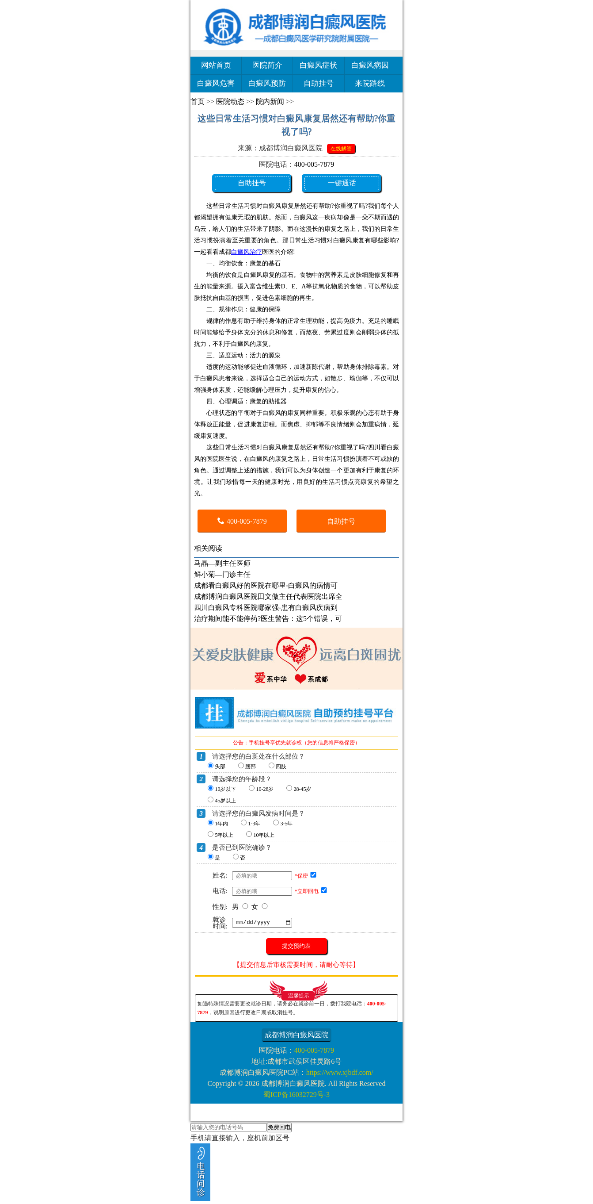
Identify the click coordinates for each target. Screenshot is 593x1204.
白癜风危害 (216, 83)
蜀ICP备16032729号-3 (296, 1094)
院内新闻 (270, 101)
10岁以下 (225, 789)
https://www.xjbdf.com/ (339, 1072)
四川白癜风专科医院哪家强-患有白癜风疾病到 (266, 607)
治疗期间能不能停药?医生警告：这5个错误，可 (268, 618)
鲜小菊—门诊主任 (222, 574)
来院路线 (370, 83)
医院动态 (230, 101)
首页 (197, 101)
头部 (220, 766)
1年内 (221, 824)
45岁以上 (225, 801)
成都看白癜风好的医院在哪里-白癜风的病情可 (266, 585)
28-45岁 (302, 789)
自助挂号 (319, 83)
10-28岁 (265, 789)
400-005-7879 (314, 164)
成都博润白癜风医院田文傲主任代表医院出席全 (268, 596)
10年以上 (263, 835)
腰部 (250, 766)
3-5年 (286, 824)
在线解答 (341, 149)
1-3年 (254, 824)
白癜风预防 (267, 83)
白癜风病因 (370, 65)
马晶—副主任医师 (222, 563)
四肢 (281, 766)
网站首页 (216, 65)
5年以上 (224, 835)
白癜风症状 (318, 65)
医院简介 (267, 65)
